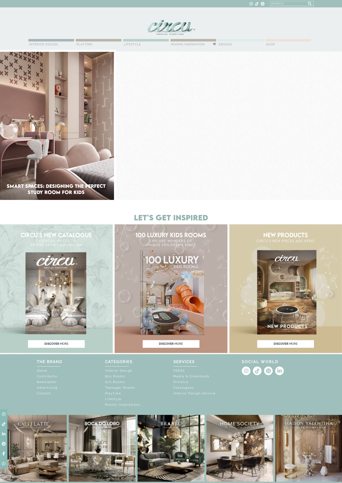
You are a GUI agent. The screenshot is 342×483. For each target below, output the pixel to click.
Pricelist (181, 382)
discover (56, 344)
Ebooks (225, 44)
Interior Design (43, 44)
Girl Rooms (115, 382)
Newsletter (47, 382)
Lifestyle (132, 44)
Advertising (47, 387)
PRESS (179, 370)
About (42, 370)
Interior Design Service (194, 393)
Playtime (84, 44)
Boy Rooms (115, 376)
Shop (270, 44)
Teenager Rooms (120, 387)
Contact (44, 393)
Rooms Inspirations (122, 404)
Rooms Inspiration (188, 44)
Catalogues (183, 387)
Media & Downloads (191, 376)
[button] (11, 294)
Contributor (47, 376)
